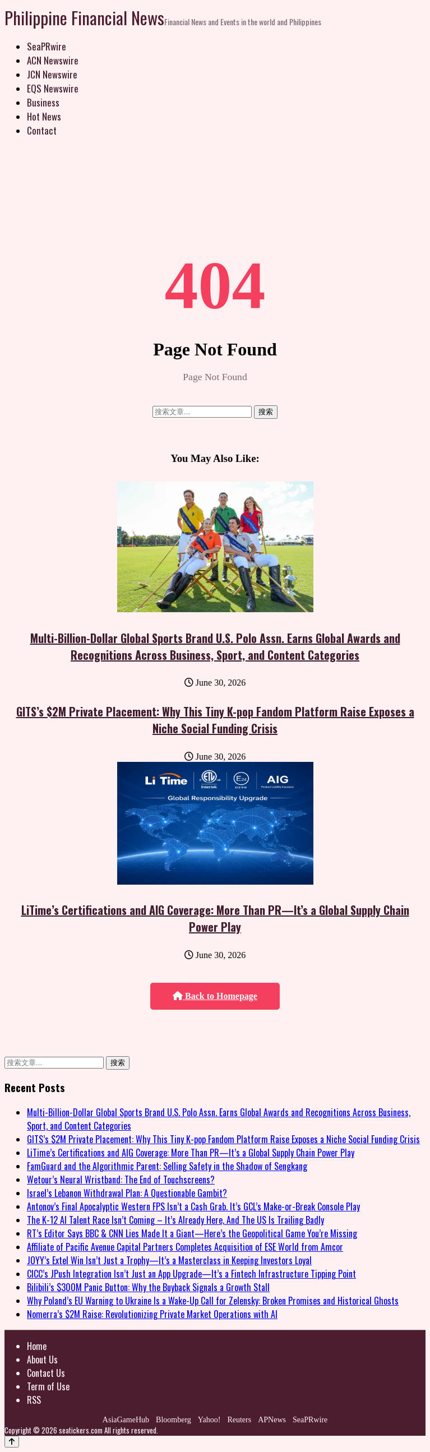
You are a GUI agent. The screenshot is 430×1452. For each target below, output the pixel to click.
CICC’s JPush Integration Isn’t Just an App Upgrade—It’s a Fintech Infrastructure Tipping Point (191, 1273)
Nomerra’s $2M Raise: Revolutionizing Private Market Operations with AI (152, 1314)
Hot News (44, 116)
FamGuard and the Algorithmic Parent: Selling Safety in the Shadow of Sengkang (167, 1166)
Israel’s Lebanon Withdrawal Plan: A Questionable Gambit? (127, 1193)
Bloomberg (173, 1420)
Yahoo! (209, 1420)
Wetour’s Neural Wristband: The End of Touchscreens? (121, 1179)
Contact (42, 130)
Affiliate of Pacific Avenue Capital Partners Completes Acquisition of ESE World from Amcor (185, 1247)
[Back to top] (11, 1442)
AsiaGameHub (126, 1420)
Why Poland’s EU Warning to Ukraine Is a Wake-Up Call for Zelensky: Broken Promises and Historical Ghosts (213, 1300)
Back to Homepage (215, 996)
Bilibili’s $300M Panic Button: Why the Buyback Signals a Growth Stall (148, 1287)
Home (37, 1346)
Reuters (239, 1420)
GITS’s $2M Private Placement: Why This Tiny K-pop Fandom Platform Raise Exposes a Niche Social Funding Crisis (215, 720)
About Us (42, 1359)
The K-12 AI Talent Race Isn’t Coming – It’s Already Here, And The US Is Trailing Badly (175, 1220)
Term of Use (48, 1386)
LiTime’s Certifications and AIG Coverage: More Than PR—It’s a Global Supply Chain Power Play (215, 918)
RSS (34, 1400)
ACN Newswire (52, 60)
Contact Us (46, 1373)
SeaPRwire (46, 46)
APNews (272, 1420)
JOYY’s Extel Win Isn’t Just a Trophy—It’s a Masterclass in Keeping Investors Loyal (169, 1260)
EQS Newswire (52, 88)
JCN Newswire (52, 74)
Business (43, 102)
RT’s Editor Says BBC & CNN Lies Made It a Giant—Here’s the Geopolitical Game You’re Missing (192, 1233)
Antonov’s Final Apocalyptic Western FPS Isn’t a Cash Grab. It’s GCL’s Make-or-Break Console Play (193, 1206)
